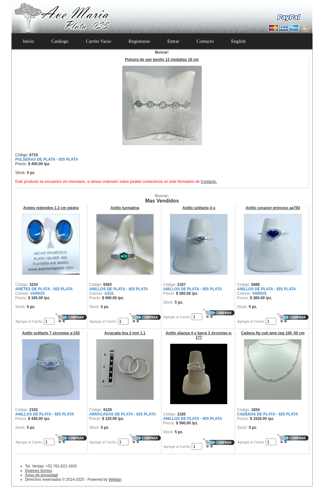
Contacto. (209, 181)
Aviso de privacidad (41, 475)
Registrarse (139, 41)
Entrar (173, 41)
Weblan (115, 479)
